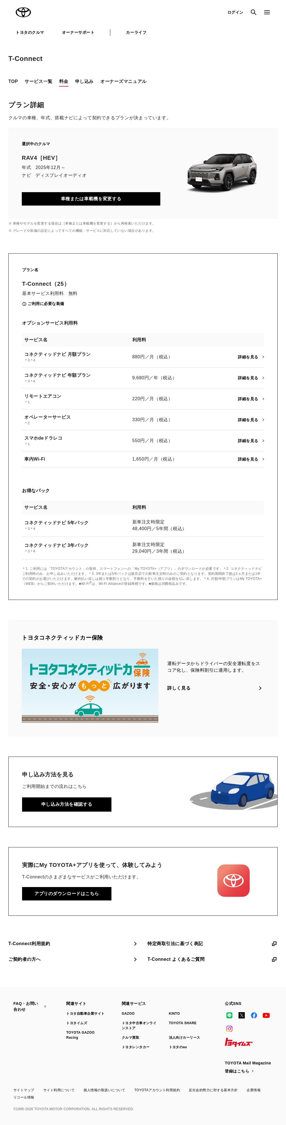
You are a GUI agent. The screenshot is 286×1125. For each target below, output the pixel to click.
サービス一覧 (38, 81)
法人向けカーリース (184, 1038)
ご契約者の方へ (73, 959)
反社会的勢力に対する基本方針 (213, 1090)
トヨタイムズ (76, 1023)
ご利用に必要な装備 (46, 303)
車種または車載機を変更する (91, 198)
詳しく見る (178, 688)
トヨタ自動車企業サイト (85, 1014)
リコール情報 (23, 1097)
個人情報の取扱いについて (104, 1090)
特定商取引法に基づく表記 (212, 943)
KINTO (174, 1014)
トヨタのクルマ (30, 32)
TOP (13, 81)
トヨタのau (178, 1047)
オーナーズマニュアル (123, 81)
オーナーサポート (78, 32)
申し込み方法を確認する (66, 804)
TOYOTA (23, 12)
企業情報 (254, 1090)
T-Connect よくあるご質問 (212, 959)
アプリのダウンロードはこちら (66, 893)
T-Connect (25, 58)
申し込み (84, 81)
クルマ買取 (130, 1038)
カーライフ (136, 32)
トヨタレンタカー (136, 1047)
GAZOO (128, 1014)
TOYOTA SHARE (183, 1023)
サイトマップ (23, 1090)
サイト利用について (59, 1090)
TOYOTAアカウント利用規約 (157, 1090)
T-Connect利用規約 (73, 943)
